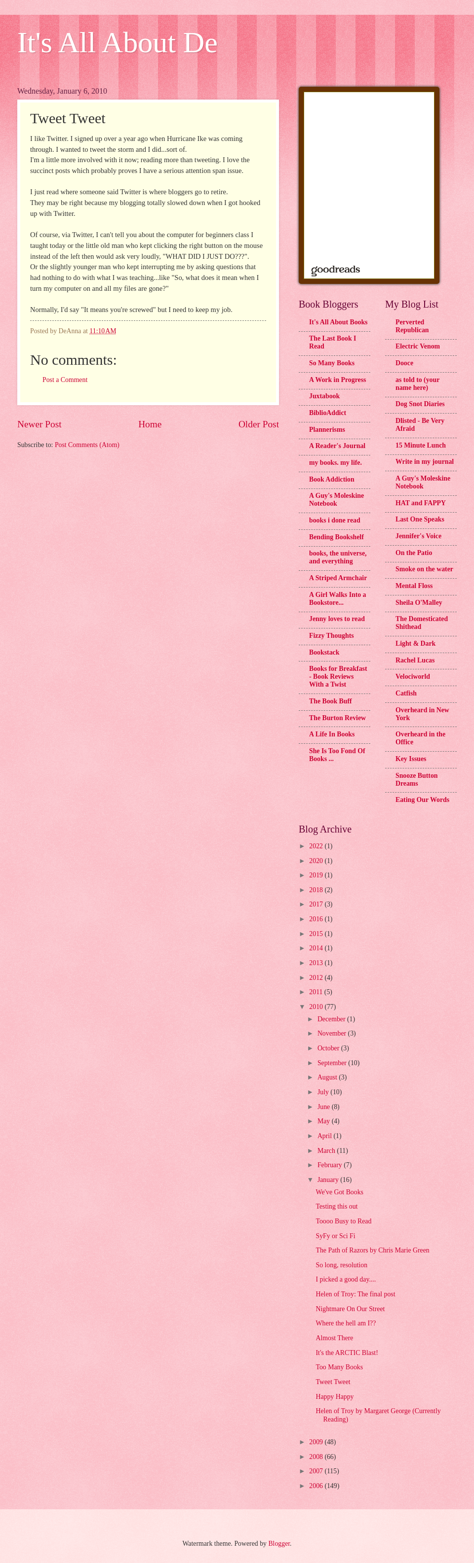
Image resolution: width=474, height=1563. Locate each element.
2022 (316, 846)
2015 (316, 934)
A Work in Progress (337, 379)
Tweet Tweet (333, 1382)
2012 (316, 977)
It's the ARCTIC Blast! (347, 1352)
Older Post (258, 424)
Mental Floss (414, 586)
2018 (316, 890)
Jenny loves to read (337, 619)
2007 (316, 1471)
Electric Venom (417, 346)
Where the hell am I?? (346, 1323)
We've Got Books (339, 1192)
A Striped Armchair (338, 578)
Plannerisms (327, 429)
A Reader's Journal (337, 446)
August (328, 1077)
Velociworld (412, 676)
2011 (316, 992)
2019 (316, 875)
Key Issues (410, 759)
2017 (316, 904)
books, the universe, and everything (338, 557)
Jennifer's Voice (418, 536)
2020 (316, 861)
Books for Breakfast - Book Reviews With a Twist (338, 676)
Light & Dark (415, 643)
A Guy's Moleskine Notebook (336, 499)
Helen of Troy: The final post (355, 1294)
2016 (316, 919)
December (332, 1019)
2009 (316, 1442)
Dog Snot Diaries (420, 404)
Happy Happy (335, 1396)
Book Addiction (332, 479)
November (332, 1033)
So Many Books (332, 363)
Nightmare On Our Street (350, 1309)
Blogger (279, 1543)
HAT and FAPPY (420, 503)
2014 (316, 948)
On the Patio (413, 552)
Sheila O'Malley (418, 602)
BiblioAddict (327, 413)
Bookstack (324, 652)
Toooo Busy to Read (343, 1221)
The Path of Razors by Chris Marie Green (372, 1250)
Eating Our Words (422, 799)
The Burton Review (337, 718)
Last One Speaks (419, 519)
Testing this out (336, 1206)
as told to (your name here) (417, 383)
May (324, 1121)
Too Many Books (339, 1367)
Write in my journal (424, 461)
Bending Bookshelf (336, 537)
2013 (316, 963)
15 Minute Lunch (420, 445)
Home (149, 424)
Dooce (404, 363)
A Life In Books (332, 734)
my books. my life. (335, 462)
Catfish (406, 693)
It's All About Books (338, 322)
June (324, 1107)
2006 (316, 1486)
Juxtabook (324, 396)
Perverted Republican (412, 326)
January (328, 1179)
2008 (316, 1456)
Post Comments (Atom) (87, 445)
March (327, 1150)
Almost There (334, 1338)
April (325, 1136)
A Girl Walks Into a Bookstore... (337, 598)
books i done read (334, 520)
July (323, 1092)
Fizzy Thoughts (331, 635)
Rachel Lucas (414, 660)
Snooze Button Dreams (416, 779)
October (329, 1048)
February (330, 1165)
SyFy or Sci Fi (335, 1236)
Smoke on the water (424, 569)
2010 (316, 1006)
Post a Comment (64, 379)
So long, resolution (341, 1265)
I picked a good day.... (346, 1279)
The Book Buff (330, 701)
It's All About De (117, 42)
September (332, 1063)
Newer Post (39, 424)
